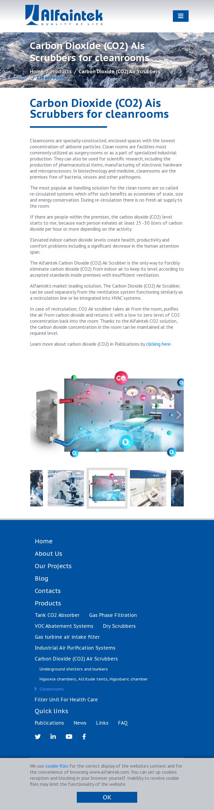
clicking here (158, 344)
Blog (41, 578)
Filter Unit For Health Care (66, 699)
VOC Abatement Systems (64, 626)
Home (37, 71)
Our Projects (53, 566)
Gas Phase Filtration (113, 615)
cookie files (56, 766)
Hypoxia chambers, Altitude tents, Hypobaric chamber (94, 679)
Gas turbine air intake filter (67, 637)
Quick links (51, 711)
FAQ (123, 723)
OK (107, 797)
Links (102, 723)
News (80, 723)
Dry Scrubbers (119, 626)
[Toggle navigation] (181, 16)
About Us (48, 554)
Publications (49, 723)
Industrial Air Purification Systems (75, 648)
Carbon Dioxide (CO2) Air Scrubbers (119, 71)
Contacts (48, 591)
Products (61, 71)
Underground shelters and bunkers (74, 669)
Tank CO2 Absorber (57, 615)
